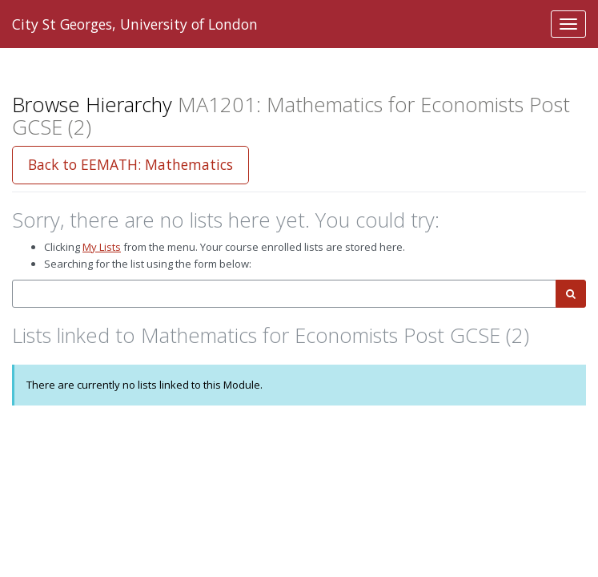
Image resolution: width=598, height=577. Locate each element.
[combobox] (284, 294)
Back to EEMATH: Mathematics (130, 164)
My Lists (101, 247)
